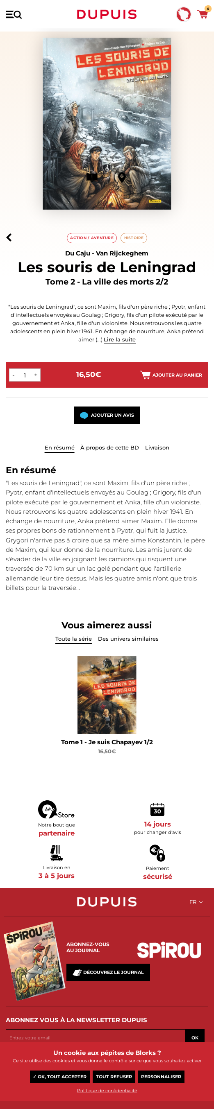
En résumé (60, 447)
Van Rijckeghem (122, 253)
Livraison (157, 447)
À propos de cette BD (109, 447)
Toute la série (73, 638)
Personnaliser (161, 1077)
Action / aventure (92, 237)
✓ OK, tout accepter (60, 1077)
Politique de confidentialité (107, 1090)
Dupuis (107, 14)
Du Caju (77, 253)
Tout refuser (114, 1077)
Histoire (134, 237)
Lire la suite (120, 339)
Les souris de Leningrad (107, 267)
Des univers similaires (128, 638)
